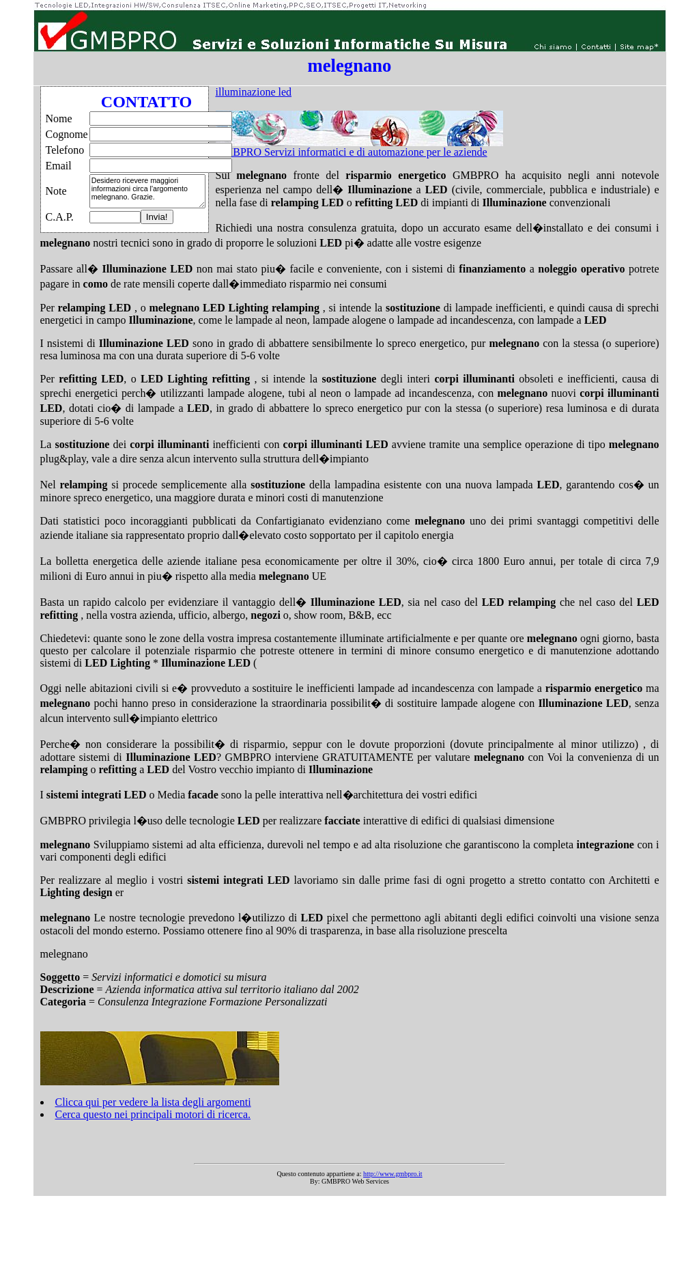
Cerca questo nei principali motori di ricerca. (153, 1114)
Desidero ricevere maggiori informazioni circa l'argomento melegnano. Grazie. (147, 191)
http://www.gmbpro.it (393, 1174)
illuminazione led (254, 92)
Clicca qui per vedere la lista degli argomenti (153, 1102)
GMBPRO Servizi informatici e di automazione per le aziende (351, 152)
